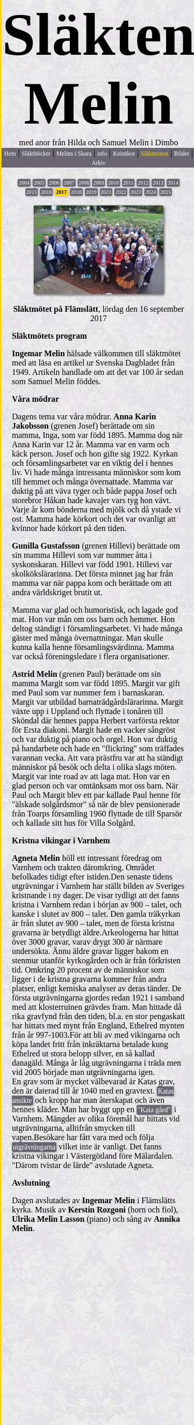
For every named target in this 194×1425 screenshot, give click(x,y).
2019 (91, 192)
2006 (54, 183)
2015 (31, 192)
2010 (113, 183)
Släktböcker (36, 153)
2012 (143, 183)
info (102, 153)
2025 (165, 192)
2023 (135, 192)
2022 (120, 192)
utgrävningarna (34, 1147)
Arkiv (99, 163)
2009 (98, 183)
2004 (24, 183)
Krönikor (124, 153)
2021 (106, 192)
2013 (158, 183)
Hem (10, 153)
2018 (76, 192)
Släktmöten (154, 153)
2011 (128, 183)
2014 (173, 183)
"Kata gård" (154, 1110)
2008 (84, 183)
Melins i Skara (74, 153)
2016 (46, 192)
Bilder (181, 153)
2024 (150, 192)
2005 (39, 183)
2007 (69, 183)
